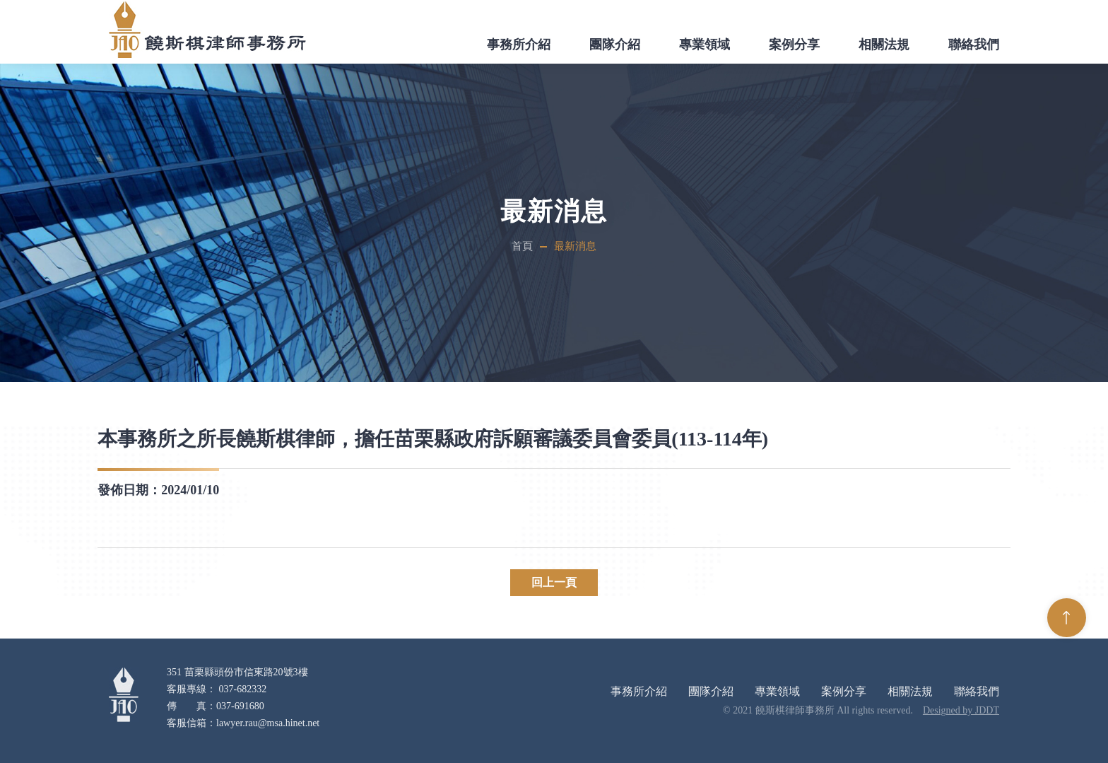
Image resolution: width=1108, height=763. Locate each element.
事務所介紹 (518, 44)
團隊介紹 (614, 44)
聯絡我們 (973, 44)
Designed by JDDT (961, 710)
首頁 (522, 246)
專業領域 (704, 44)
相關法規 (884, 44)
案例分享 (794, 44)
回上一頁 (554, 582)
